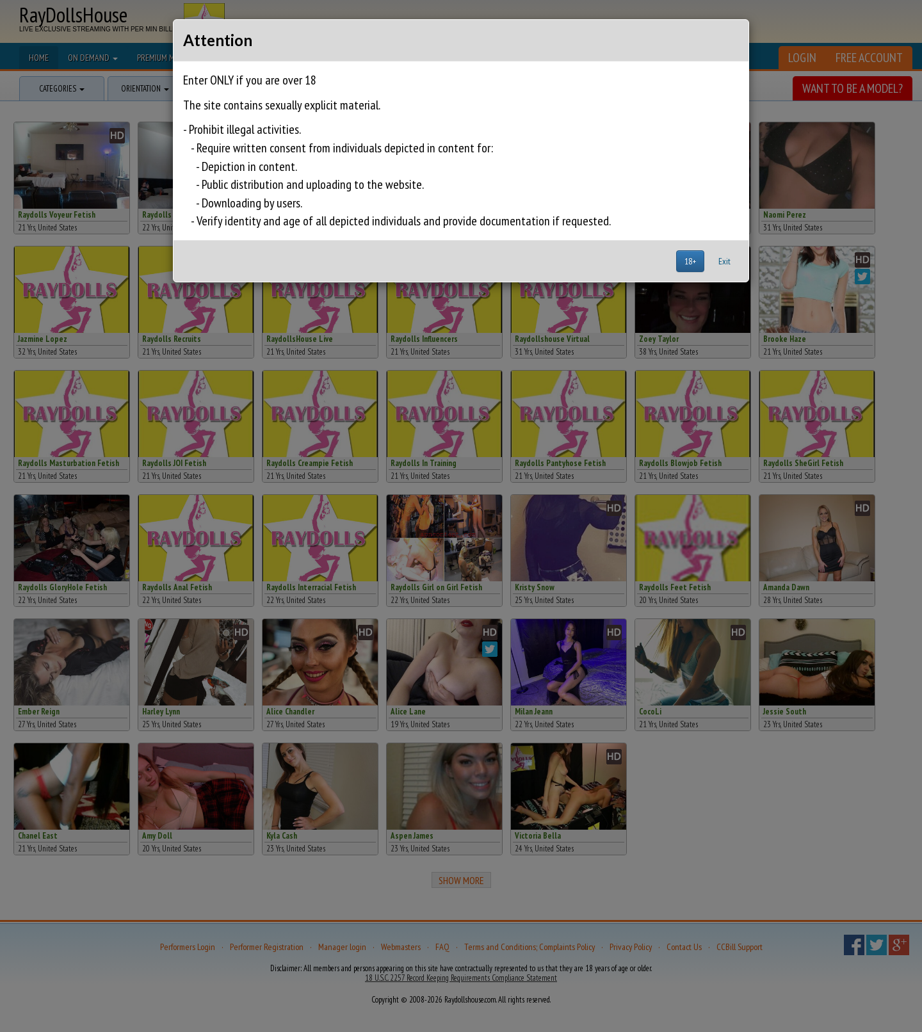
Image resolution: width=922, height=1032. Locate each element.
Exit (724, 261)
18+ (690, 261)
